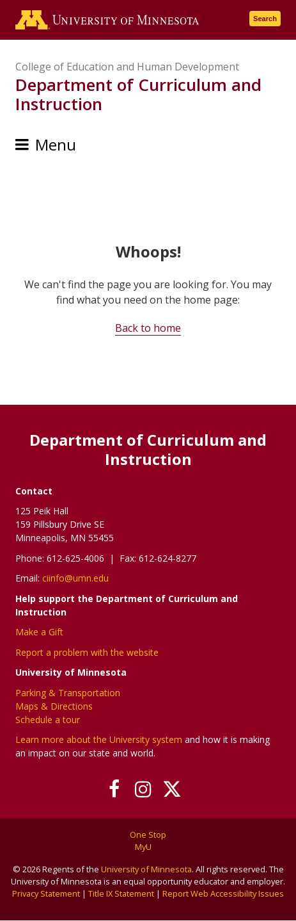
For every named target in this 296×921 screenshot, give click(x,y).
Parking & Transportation (67, 693)
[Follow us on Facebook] (114, 789)
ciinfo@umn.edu (75, 578)
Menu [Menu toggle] (55, 144)
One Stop (148, 834)
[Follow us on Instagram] (143, 789)
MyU (148, 846)
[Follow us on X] (171, 789)
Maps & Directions (54, 706)
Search (265, 18)
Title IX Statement (121, 893)
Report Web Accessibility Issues (223, 893)
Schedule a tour (47, 719)
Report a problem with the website (87, 652)
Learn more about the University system (98, 739)
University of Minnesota (146, 869)
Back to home (148, 328)
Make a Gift (39, 632)
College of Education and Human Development (127, 67)
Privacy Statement (46, 893)
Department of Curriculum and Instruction (138, 94)
